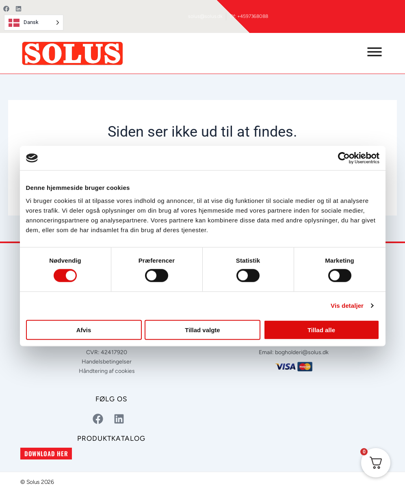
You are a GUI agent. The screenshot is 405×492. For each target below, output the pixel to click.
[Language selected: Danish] (33, 22)
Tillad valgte (202, 329)
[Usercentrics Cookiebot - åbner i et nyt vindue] (343, 158)
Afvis (83, 329)
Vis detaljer (347, 305)
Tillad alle (321, 329)
